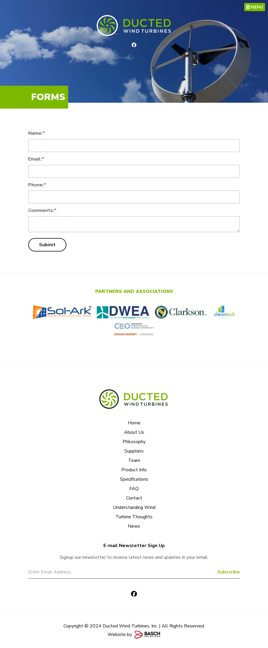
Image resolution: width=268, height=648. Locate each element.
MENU (254, 6)
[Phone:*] (134, 196)
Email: (36, 159)
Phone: (37, 185)
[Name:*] (134, 145)
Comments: (42, 210)
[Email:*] (134, 171)
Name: (36, 133)
